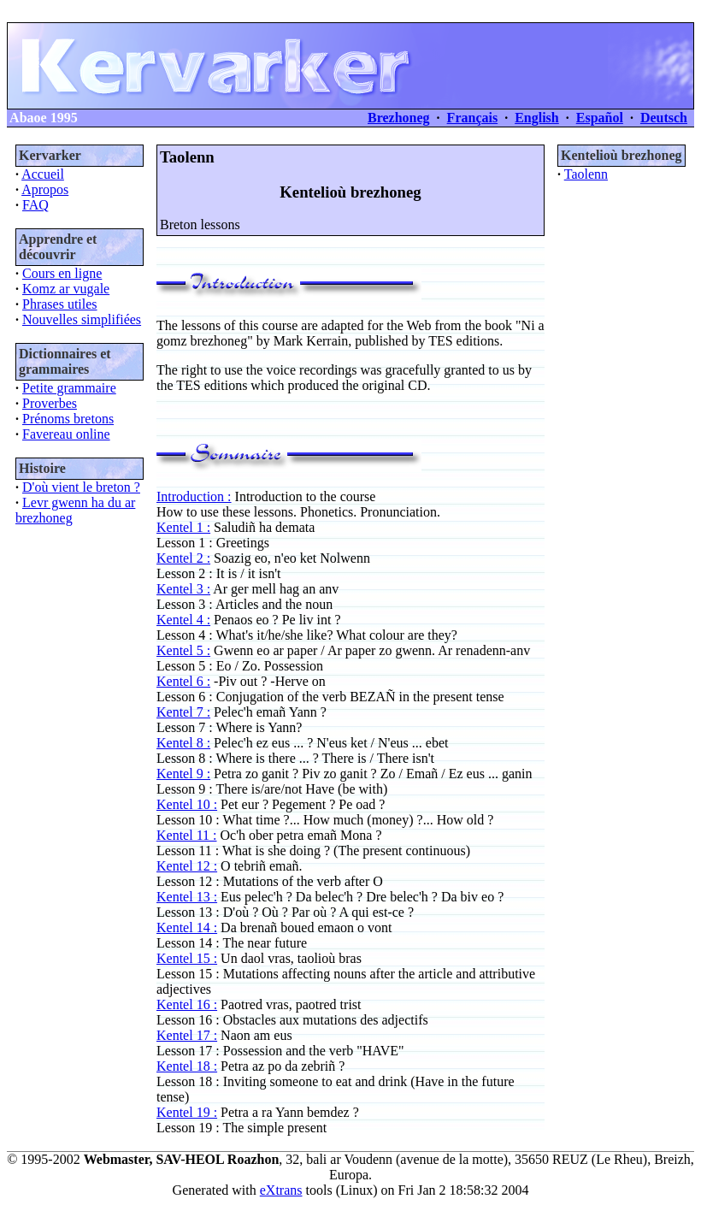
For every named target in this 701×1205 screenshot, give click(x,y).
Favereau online (66, 434)
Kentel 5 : (183, 650)
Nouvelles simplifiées (81, 319)
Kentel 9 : (183, 773)
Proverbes (49, 403)
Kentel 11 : (186, 835)
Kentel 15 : (186, 958)
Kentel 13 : (186, 896)
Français (472, 117)
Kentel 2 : (183, 558)
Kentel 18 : (186, 1066)
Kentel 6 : (183, 681)
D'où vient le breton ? (81, 487)
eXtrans (281, 1190)
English (537, 117)
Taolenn (586, 174)
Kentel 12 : (186, 866)
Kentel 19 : (186, 1112)
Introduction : (194, 496)
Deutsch (663, 117)
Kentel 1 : (183, 527)
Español (599, 117)
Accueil (42, 174)
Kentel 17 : (186, 1035)
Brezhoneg (399, 117)
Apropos (44, 189)
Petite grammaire (69, 388)
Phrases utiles (59, 304)
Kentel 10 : (186, 804)
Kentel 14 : (186, 927)
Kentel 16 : (186, 1004)
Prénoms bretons (68, 418)
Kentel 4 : (183, 619)
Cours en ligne (62, 273)
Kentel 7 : (183, 712)
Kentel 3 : (183, 589)
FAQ (35, 205)
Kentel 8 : (183, 742)
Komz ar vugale (65, 288)
